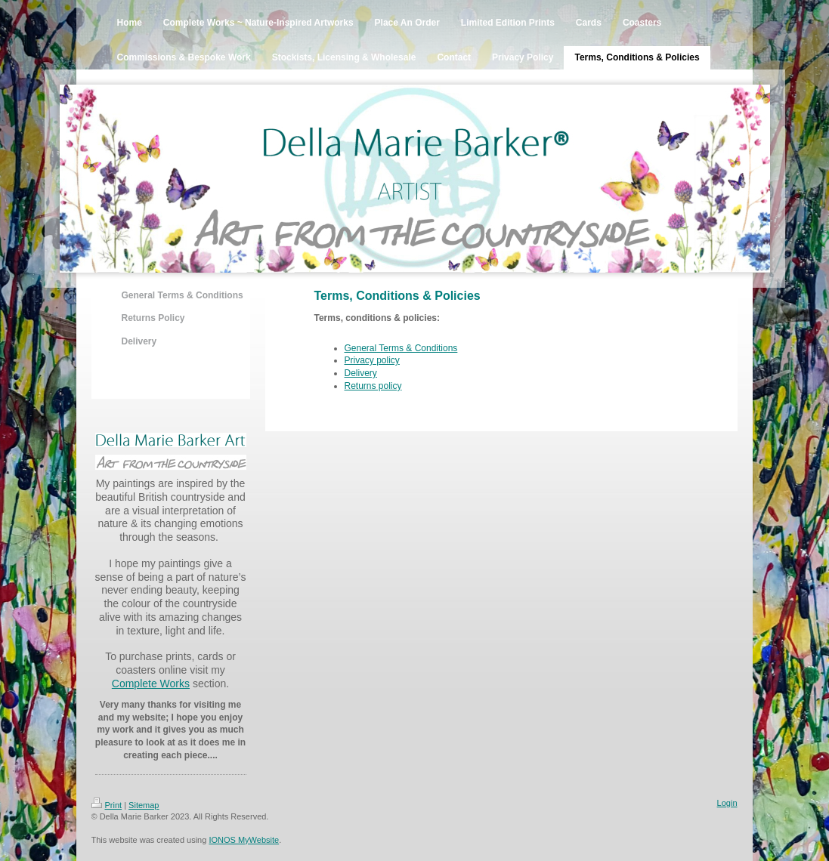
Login (727, 802)
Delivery (361, 373)
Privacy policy (372, 360)
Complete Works (151, 683)
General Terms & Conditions (401, 348)
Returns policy (373, 386)
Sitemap (143, 805)
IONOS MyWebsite (244, 839)
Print (106, 805)
